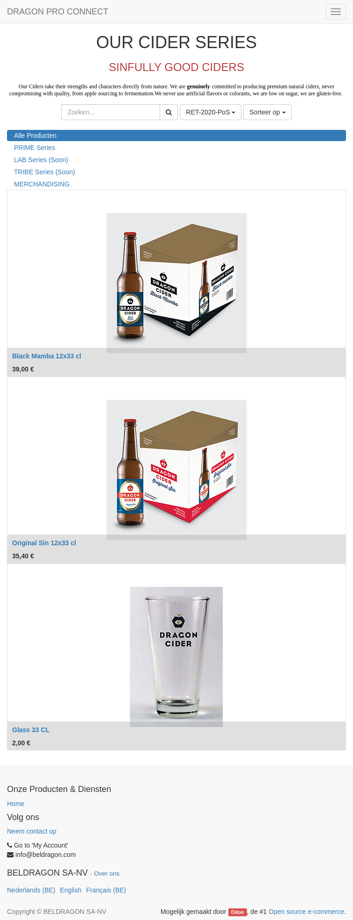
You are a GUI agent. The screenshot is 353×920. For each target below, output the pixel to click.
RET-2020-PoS (210, 112)
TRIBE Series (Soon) (44, 172)
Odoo (237, 912)
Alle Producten (35, 135)
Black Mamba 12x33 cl (46, 356)
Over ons (107, 873)
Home (15, 803)
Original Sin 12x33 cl (44, 543)
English (71, 890)
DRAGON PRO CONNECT (57, 11)
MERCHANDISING (42, 184)
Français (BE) (106, 890)
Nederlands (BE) (31, 890)
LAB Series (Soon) (41, 160)
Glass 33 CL (30, 730)
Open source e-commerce (306, 911)
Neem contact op (31, 831)
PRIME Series (34, 147)
